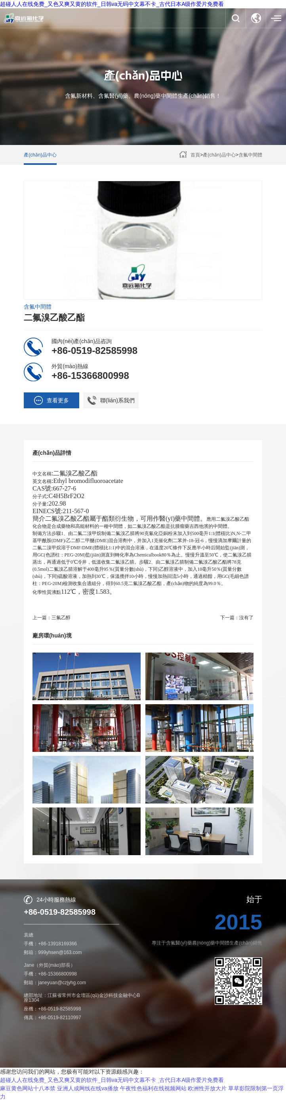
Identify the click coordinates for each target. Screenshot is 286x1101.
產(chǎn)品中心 (40, 155)
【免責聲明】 (143, 1094)
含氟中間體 (250, 155)
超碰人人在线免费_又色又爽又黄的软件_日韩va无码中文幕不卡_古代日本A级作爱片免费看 (112, 4)
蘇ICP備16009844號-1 (217, 1084)
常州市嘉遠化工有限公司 (93, 1084)
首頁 (195, 155)
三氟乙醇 (61, 617)
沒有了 (246, 617)
